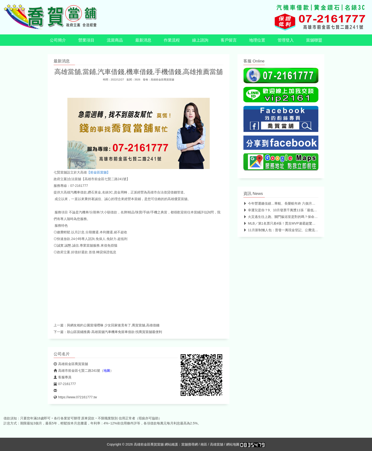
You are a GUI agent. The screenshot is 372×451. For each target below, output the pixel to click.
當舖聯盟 (314, 40)
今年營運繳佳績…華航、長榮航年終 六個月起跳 (281, 203)
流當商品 (115, 40)
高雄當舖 (216, 444)
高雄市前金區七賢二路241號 (77, 370)
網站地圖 (232, 444)
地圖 (106, 370)
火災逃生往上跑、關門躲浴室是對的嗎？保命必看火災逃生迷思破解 (295, 217)
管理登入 (286, 40)
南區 (203, 444)
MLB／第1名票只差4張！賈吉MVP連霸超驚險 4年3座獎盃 (288, 223)
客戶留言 (229, 40)
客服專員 (62, 377)
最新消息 (143, 40)
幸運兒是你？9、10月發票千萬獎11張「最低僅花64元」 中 (289, 210)
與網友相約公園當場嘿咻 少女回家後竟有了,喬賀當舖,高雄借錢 (113, 325)
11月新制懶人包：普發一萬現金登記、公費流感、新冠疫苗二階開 (294, 230)
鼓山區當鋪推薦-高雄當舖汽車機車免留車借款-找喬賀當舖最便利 (114, 332)
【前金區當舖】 (98, 172)
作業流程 (172, 40)
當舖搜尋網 (189, 444)
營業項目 (86, 40)
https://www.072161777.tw (75, 397)
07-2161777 (65, 384)
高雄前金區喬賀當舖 (162, 79)
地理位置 (257, 40)
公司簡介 (58, 40)
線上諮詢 (200, 40)
